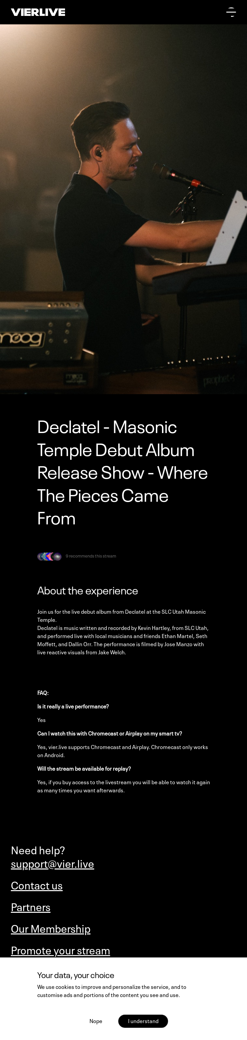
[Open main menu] (231, 12)
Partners (30, 906)
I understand (143, 1020)
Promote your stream (60, 949)
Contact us (37, 884)
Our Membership (50, 927)
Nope (95, 1020)
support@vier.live (52, 862)
